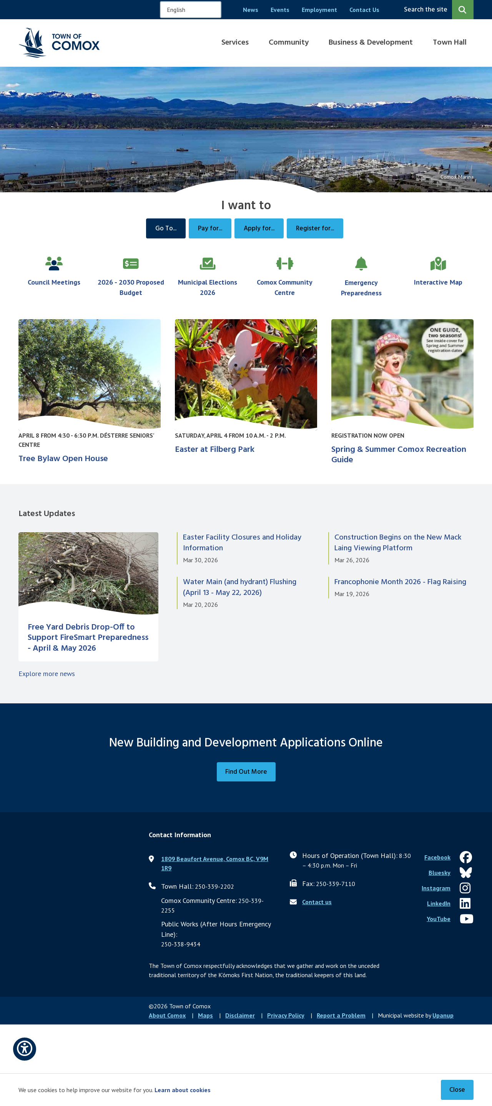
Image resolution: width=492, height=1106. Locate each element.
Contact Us (364, 9)
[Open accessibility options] (24, 1049)
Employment (319, 9)
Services (235, 43)
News (250, 9)
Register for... (315, 228)
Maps (205, 1015)
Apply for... (259, 228)
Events (280, 9)
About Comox (167, 1015)
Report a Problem (341, 1015)
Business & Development (371, 43)
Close (457, 1090)
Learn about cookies (183, 1090)
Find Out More (246, 772)
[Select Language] (190, 9)
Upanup (443, 1015)
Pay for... (210, 228)
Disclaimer (240, 1015)
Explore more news (46, 673)
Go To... (165, 228)
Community (289, 43)
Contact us (317, 902)
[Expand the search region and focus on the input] (437, 9)
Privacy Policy (285, 1015)
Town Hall (450, 43)
